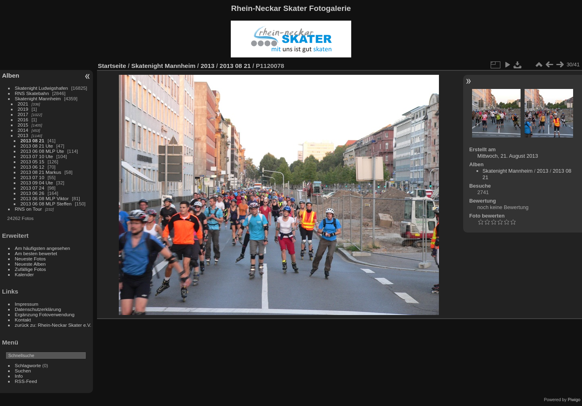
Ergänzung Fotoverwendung (45, 314)
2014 (23, 130)
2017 (23, 114)
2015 (23, 124)
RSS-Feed (26, 381)
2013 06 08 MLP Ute (42, 151)
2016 (23, 119)
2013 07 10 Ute (37, 156)
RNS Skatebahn (32, 93)
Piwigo (574, 399)
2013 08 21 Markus (41, 172)
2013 (23, 135)
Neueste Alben (30, 263)
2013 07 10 (32, 177)
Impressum (26, 304)
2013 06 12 (32, 166)
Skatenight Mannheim (38, 98)
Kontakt (23, 319)
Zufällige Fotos (30, 269)
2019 (23, 109)
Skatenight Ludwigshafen (41, 88)
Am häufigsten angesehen (42, 248)
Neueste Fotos (30, 258)
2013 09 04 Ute (37, 182)
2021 (23, 103)
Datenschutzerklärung (38, 309)
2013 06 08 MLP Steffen (46, 203)
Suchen (23, 370)
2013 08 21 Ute (37, 145)
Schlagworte (28, 365)
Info (19, 376)
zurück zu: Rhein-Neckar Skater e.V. (53, 325)
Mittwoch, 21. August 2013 (507, 156)
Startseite (112, 65)
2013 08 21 (32, 140)
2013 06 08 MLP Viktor (45, 198)
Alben (10, 75)
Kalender (24, 274)
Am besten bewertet (36, 253)
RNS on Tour (28, 208)
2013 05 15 (32, 161)
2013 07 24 (32, 187)
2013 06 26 (32, 193)
